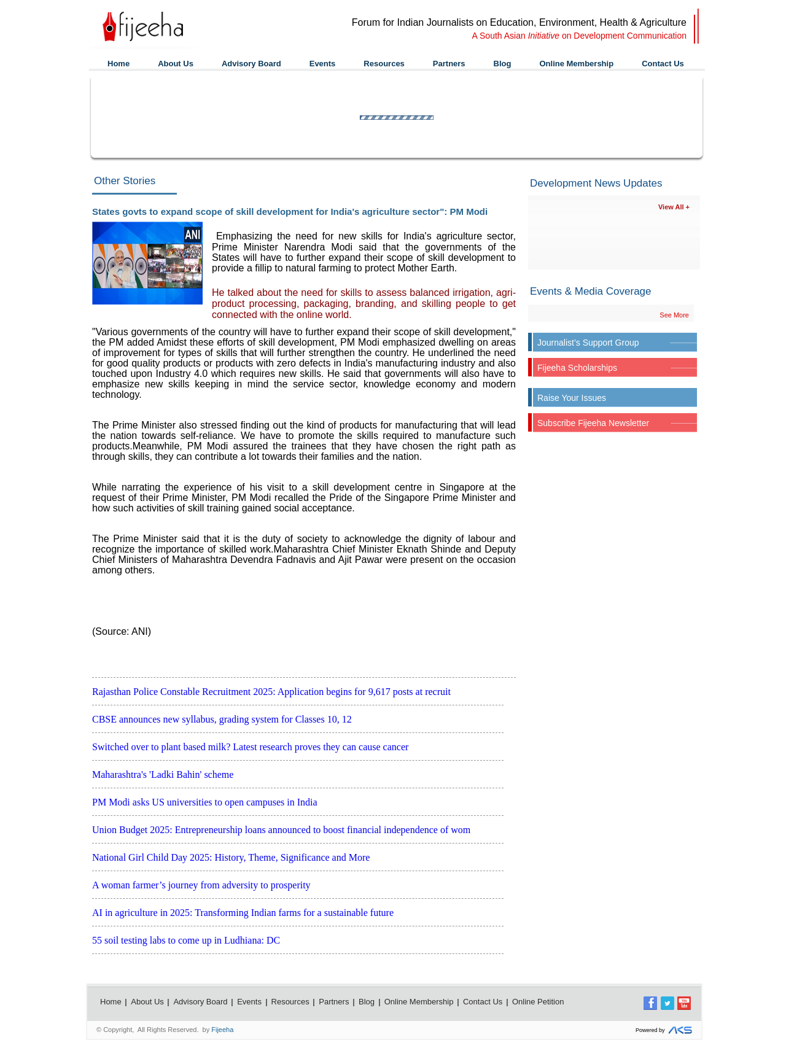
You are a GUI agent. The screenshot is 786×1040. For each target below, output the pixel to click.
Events (322, 63)
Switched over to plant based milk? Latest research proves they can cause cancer (250, 747)
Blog (503, 63)
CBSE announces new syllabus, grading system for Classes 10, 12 (222, 719)
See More (674, 315)
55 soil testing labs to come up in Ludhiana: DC (186, 940)
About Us (175, 63)
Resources (384, 63)
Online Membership (576, 63)
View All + (674, 207)
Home (118, 63)
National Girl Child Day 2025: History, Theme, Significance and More (231, 857)
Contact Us (663, 63)
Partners (449, 63)
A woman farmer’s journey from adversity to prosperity (201, 885)
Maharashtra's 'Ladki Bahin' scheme (162, 774)
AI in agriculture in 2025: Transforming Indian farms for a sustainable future (243, 912)
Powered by (665, 1030)
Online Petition (538, 1001)
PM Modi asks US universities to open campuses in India (204, 802)
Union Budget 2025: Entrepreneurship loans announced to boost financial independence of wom (281, 830)
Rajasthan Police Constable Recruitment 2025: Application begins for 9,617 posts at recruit (271, 691)
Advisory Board (251, 63)
